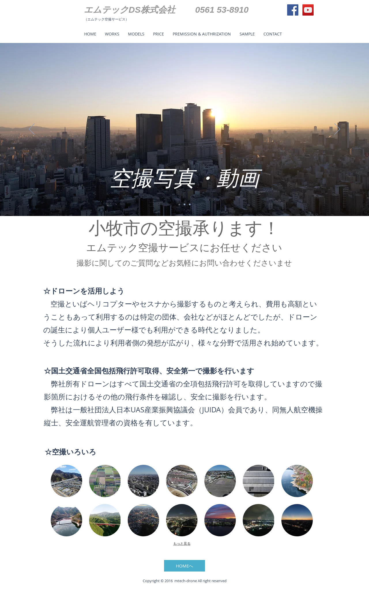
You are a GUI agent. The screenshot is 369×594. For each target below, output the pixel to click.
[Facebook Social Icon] (292, 10)
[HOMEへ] (184, 566)
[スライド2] (184, 204)
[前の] (32, 129)
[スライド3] (190, 204)
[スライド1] (179, 204)
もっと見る (182, 544)
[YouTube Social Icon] (308, 10)
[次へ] (337, 129)
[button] (66, 481)
